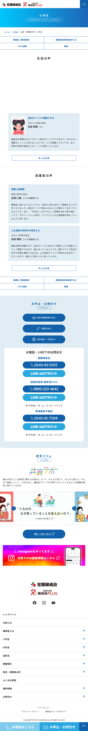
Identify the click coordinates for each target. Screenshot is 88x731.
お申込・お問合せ (59, 726)
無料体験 (7, 688)
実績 (66, 46)
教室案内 (7, 663)
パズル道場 (22, 46)
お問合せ (7, 696)
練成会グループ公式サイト (56, 711)
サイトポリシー (44, 708)
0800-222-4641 (44, 389)
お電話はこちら (20, 727)
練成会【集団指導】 (22, 39)
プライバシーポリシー (30, 711)
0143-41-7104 (44, 418)
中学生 (6, 647)
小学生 (15, 32)
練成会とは (8, 630)
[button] (14, 508)
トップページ (9, 614)
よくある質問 (9, 680)
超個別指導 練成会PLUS (66, 39)
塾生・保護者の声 (12, 672)
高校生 (6, 655)
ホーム (7, 32)
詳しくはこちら (42, 534)
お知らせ (7, 622)
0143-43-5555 (44, 365)
